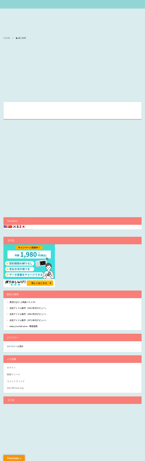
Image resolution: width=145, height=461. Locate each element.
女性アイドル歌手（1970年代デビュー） (28, 320)
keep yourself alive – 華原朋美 (23, 326)
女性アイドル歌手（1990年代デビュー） (28, 308)
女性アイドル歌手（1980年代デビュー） (28, 314)
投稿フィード (13, 374)
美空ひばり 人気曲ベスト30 (22, 302)
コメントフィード (16, 381)
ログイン (11, 367)
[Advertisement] (72, 71)
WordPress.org (15, 387)
